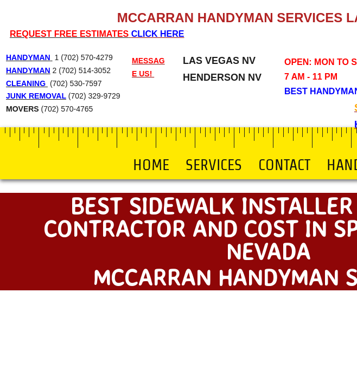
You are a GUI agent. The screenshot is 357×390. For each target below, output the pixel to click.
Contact (284, 165)
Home (151, 165)
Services (214, 165)
